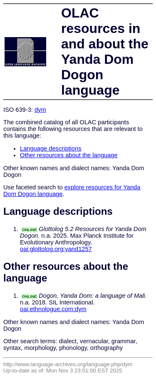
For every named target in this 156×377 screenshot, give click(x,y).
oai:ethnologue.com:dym (53, 309)
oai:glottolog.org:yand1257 (56, 249)
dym (40, 109)
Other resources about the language (69, 155)
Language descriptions (51, 148)
